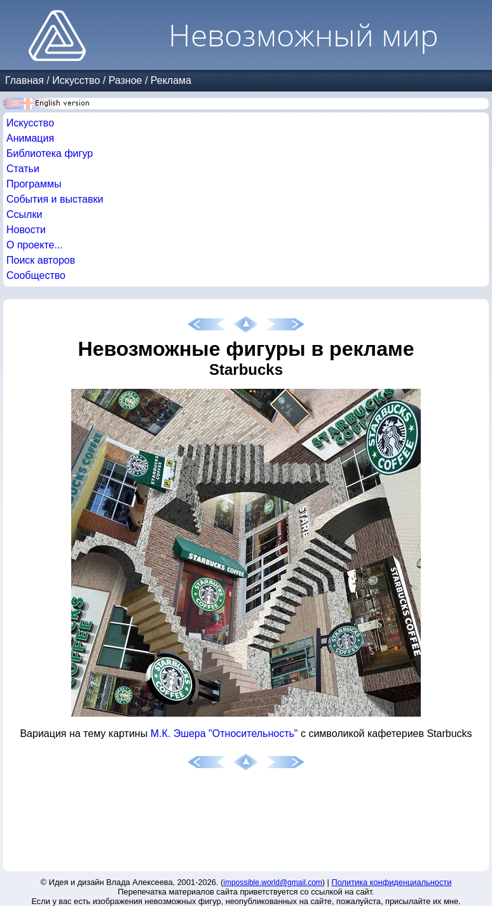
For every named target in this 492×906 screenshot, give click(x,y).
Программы (33, 184)
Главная (24, 80)
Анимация (30, 138)
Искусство (76, 80)
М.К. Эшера (178, 733)
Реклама (171, 80)
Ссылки (24, 214)
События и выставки (54, 199)
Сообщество (35, 275)
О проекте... (34, 245)
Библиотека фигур (49, 153)
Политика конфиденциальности (392, 882)
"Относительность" (252, 733)
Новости (26, 229)
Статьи (22, 168)
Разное (125, 80)
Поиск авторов (40, 260)
